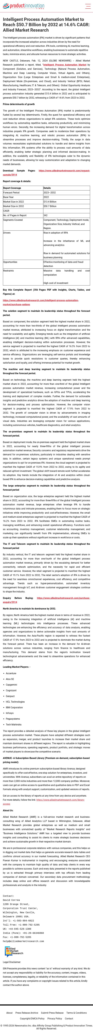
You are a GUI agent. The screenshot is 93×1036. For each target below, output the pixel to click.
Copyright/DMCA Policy (32, 1018)
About (9, 1012)
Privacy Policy (54, 1018)
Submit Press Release (52, 1012)
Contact (69, 1018)
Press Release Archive (26, 1012)
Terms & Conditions (76, 1012)
